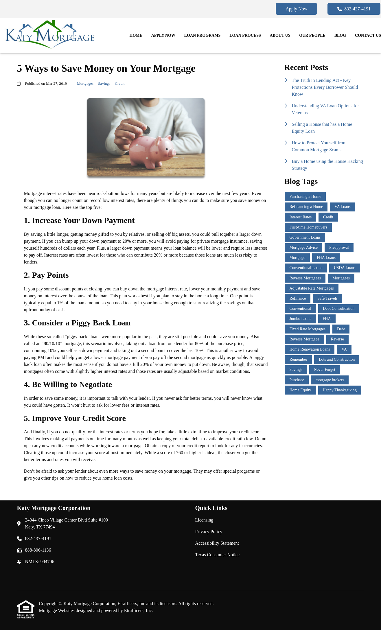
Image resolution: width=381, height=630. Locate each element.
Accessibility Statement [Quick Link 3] (217, 543)
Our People (312, 35)
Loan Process (245, 35)
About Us (280, 35)
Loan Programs (202, 35)
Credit (119, 83)
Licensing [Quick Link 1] (204, 519)
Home (136, 35)
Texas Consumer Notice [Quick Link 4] (217, 554)
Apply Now (296, 8)
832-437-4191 (354, 8)
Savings (104, 83)
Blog (340, 35)
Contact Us (368, 35)
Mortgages (85, 83)
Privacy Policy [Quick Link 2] (208, 531)
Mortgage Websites (57, 610)
